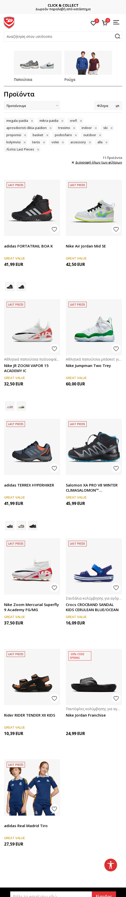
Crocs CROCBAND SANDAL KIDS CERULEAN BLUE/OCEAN (92, 607)
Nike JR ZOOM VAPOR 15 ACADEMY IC (26, 368)
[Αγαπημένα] (93, 23)
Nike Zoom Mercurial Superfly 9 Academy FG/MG (31, 607)
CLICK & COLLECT (70, 5)
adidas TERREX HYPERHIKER (29, 485)
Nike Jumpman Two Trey (88, 365)
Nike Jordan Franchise (86, 715)
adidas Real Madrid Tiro (26, 825)
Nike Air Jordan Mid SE (86, 245)
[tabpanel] (37, 66)
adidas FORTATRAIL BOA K (28, 245)
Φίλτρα (108, 106)
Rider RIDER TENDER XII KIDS (29, 715)
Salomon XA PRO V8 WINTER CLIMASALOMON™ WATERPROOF (92, 487)
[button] (63, 36)
